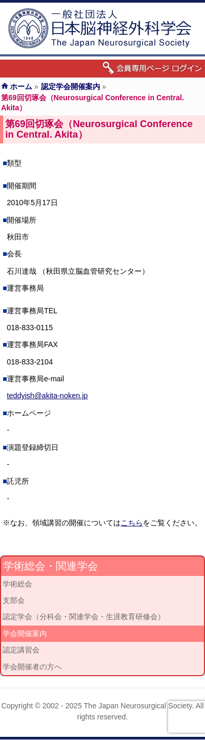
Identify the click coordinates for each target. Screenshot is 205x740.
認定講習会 (21, 650)
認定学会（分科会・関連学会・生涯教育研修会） (84, 616)
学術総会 (17, 584)
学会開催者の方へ (32, 666)
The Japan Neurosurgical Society (138, 705)
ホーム (21, 86)
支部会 (14, 600)
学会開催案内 (25, 633)
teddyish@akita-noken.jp (47, 395)
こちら (132, 522)
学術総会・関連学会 (50, 566)
